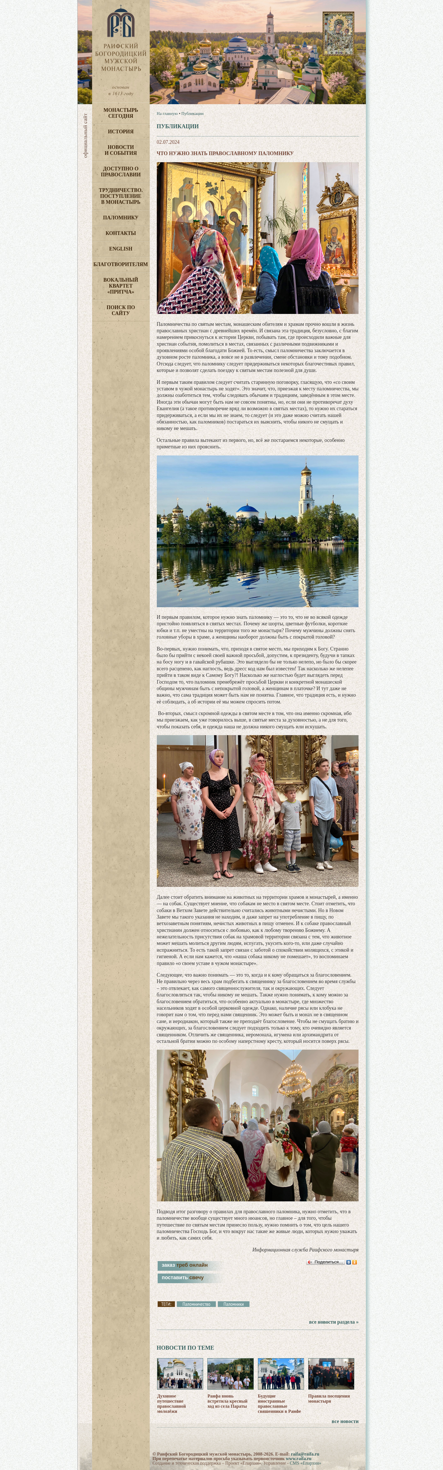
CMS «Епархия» (305, 1463)
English (120, 249)
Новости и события (121, 150)
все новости (345, 1421)
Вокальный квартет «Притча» (120, 286)
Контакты (121, 233)
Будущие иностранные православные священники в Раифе (279, 1404)
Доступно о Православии (121, 171)
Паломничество (196, 1304)
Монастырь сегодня (120, 113)
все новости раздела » (334, 1322)
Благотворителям (121, 264)
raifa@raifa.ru (305, 1454)
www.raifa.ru (299, 1458)
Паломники (233, 1304)
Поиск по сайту (121, 310)
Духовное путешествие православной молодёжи (171, 1404)
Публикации (192, 113)
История (121, 131)
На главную (167, 113)
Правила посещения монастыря (329, 1398)
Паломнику (120, 218)
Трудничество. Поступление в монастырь (121, 196)
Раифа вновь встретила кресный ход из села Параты (227, 1401)
